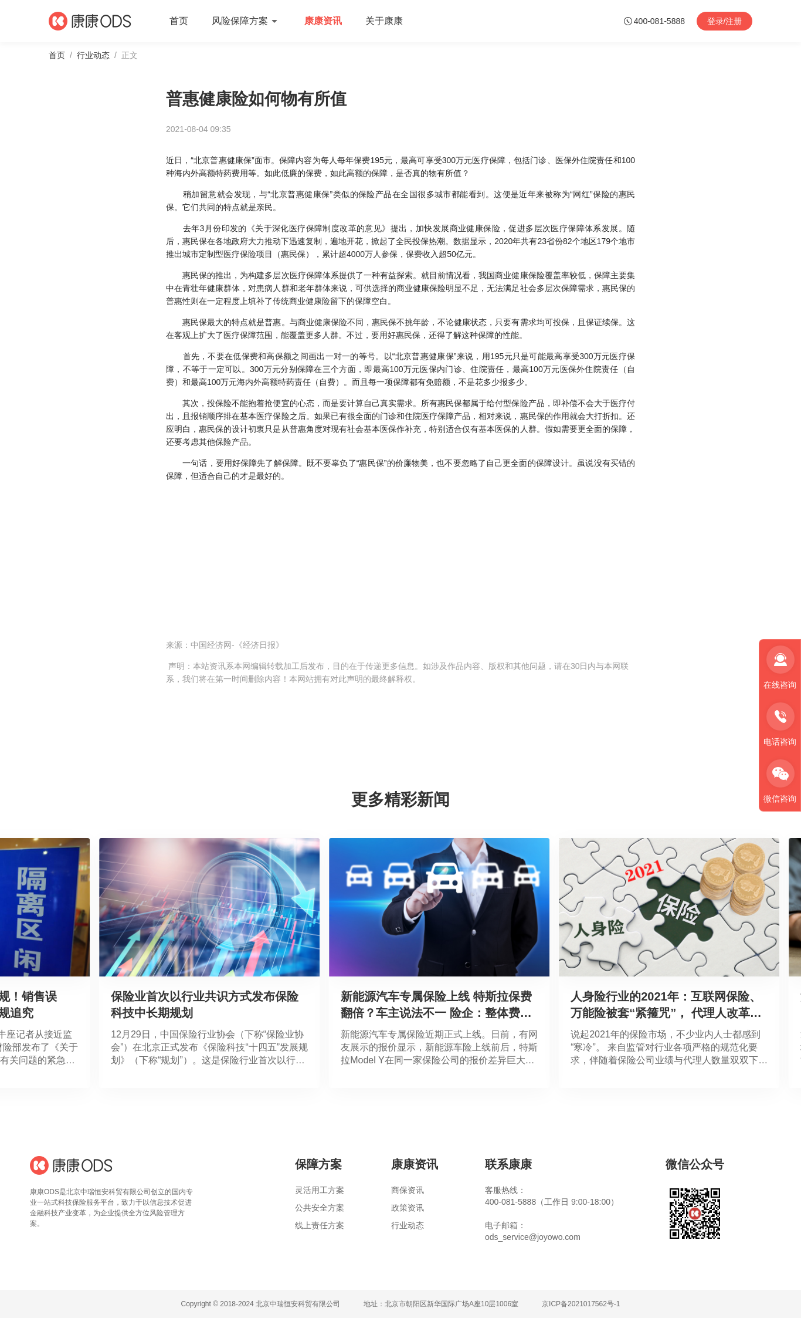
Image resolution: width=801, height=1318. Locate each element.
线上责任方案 (319, 1225)
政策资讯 (407, 1207)
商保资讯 (407, 1190)
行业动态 (93, 55)
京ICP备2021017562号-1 (581, 1304)
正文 (129, 55)
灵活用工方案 (319, 1190)
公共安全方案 (319, 1207)
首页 (57, 55)
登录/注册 (724, 21)
